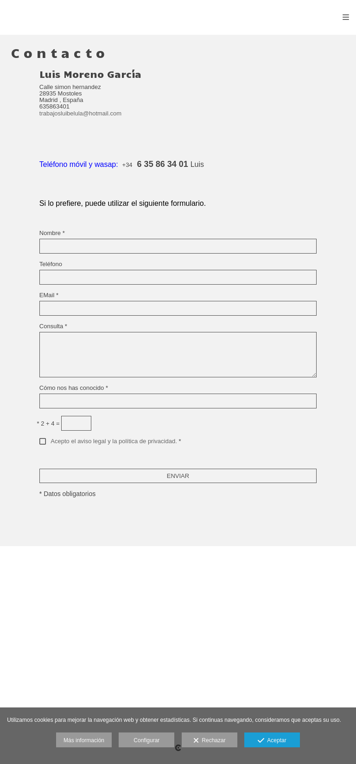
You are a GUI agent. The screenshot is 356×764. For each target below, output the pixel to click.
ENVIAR (178, 475)
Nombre (52, 233)
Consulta (53, 326)
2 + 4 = (48, 423)
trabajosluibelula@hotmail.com (80, 113)
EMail (48, 295)
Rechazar (209, 741)
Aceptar (272, 741)
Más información (84, 740)
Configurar (146, 740)
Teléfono (50, 264)
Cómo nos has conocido (73, 388)
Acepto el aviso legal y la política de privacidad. (114, 441)
